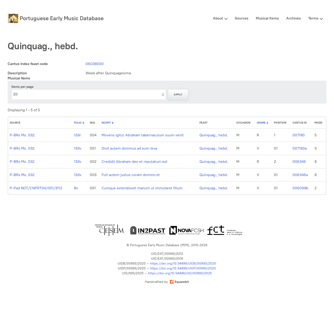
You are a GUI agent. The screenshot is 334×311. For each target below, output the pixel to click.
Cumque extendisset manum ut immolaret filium (142, 188)
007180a (299, 148)
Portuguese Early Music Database (62, 18)
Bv (76, 188)
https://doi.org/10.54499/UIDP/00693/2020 (183, 268)
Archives (293, 18)
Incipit (106, 122)
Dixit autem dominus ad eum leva (129, 148)
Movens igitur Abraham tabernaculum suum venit (143, 135)
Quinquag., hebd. (213, 135)
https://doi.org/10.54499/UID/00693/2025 (180, 273)
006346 (299, 161)
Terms (313, 18)
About (218, 18)
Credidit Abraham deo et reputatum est (134, 161)
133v (77, 148)
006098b (300, 188)
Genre (261, 122)
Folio (78, 122)
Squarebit (179, 282)
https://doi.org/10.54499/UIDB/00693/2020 (183, 263)
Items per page (22, 87)
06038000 (95, 64)
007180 (298, 135)
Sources (241, 18)
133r (77, 135)
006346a (300, 175)
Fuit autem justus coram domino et (131, 175)
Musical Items (267, 18)
